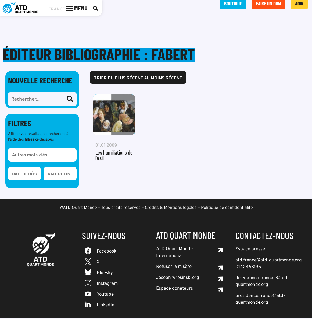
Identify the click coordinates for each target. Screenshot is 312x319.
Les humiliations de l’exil (114, 156)
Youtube (105, 295)
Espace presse (250, 250)
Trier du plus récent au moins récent (138, 79)
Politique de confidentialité (227, 208)
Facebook (106, 252)
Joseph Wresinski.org (177, 278)
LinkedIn (105, 306)
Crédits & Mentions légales (171, 208)
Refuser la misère (174, 267)
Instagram (107, 284)
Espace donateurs (174, 289)
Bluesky (105, 273)
